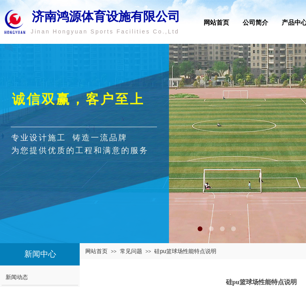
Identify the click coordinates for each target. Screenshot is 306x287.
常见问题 (131, 251)
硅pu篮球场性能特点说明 (185, 251)
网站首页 (216, 22)
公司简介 (255, 22)
